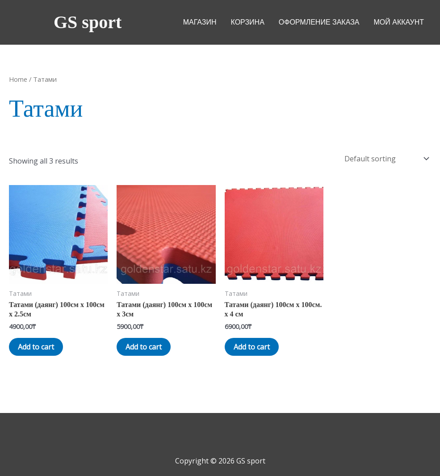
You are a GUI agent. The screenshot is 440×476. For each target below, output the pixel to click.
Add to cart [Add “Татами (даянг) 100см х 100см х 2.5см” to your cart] (36, 347)
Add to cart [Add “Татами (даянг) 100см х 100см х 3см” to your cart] (144, 347)
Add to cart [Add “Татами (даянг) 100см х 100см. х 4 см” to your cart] (252, 347)
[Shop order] (386, 158)
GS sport (88, 22)
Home (18, 79)
